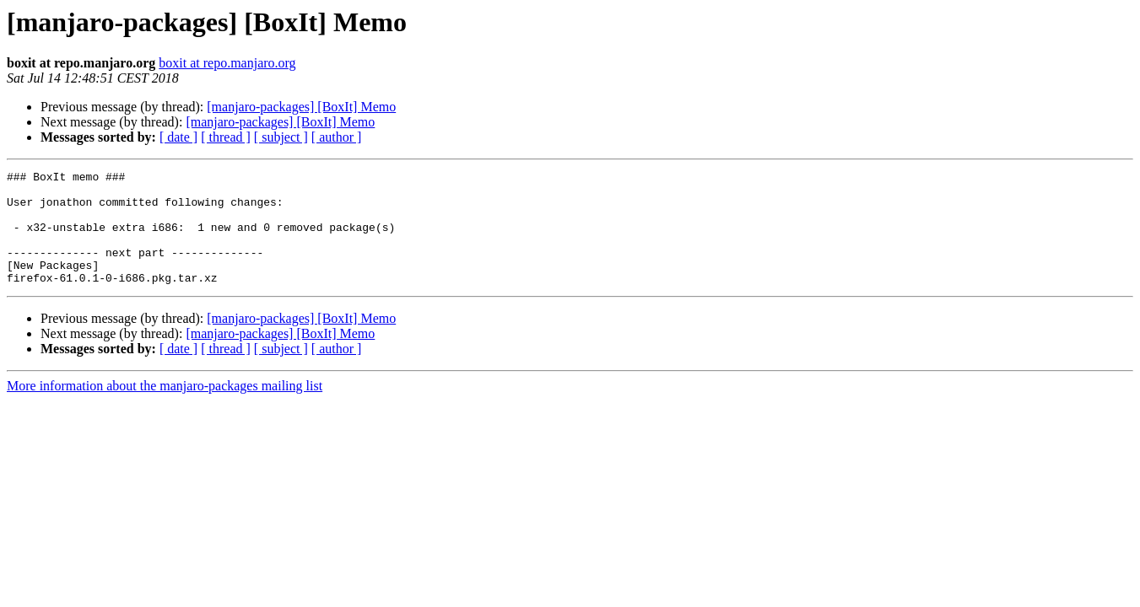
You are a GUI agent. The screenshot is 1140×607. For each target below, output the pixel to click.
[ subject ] (281, 137)
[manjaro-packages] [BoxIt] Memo (301, 106)
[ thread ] (226, 137)
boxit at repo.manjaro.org (227, 63)
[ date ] (178, 137)
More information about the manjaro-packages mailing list (164, 408)
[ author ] (336, 137)
